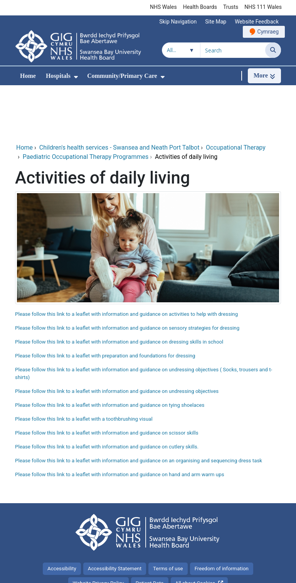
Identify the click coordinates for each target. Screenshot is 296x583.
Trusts (230, 7)
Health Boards (200, 7)
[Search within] (181, 50)
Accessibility (61, 517)
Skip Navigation (178, 22)
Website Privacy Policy (98, 531)
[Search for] (233, 50)
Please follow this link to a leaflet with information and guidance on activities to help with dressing (126, 262)
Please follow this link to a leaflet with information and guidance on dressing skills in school (119, 290)
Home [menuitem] (28, 75)
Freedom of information (222, 517)
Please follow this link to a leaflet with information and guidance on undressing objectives (117, 339)
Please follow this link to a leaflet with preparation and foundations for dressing (106, 304)
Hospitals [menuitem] (58, 75)
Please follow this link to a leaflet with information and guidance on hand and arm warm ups (119, 423)
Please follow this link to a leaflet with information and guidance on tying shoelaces (109, 353)
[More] (264, 75)
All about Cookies (195, 531)
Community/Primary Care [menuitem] (122, 75)
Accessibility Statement (114, 517)
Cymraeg (268, 32)
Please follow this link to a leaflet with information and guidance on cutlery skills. (106, 395)
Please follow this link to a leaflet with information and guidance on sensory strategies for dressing (127, 276)
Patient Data (150, 531)
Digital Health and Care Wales (240, 573)
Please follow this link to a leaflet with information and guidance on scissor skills (106, 381)
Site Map (215, 22)
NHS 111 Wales (263, 7)
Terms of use (168, 517)
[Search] (273, 50)
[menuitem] (76, 76)
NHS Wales (163, 7)
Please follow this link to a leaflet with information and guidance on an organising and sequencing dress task (138, 409)
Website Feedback (257, 22)
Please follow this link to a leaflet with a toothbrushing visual (84, 367)
